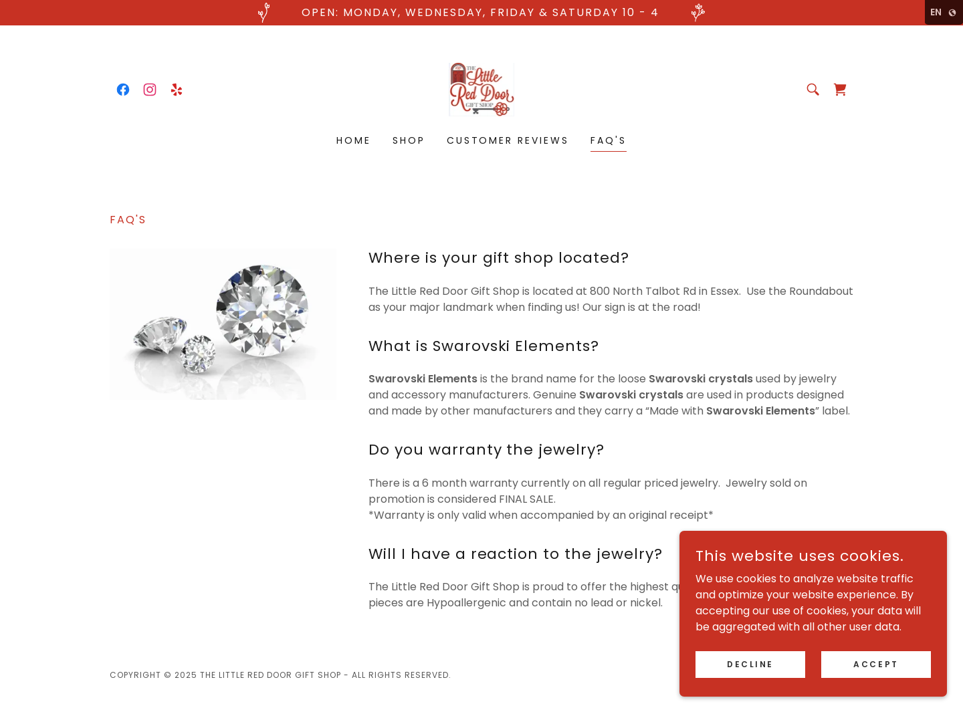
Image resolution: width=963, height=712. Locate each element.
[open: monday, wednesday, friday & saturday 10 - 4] (481, 13)
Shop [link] (409, 140)
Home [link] (353, 140)
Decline (750, 663)
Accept (875, 663)
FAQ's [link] (609, 140)
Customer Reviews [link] (508, 140)
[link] (123, 89)
